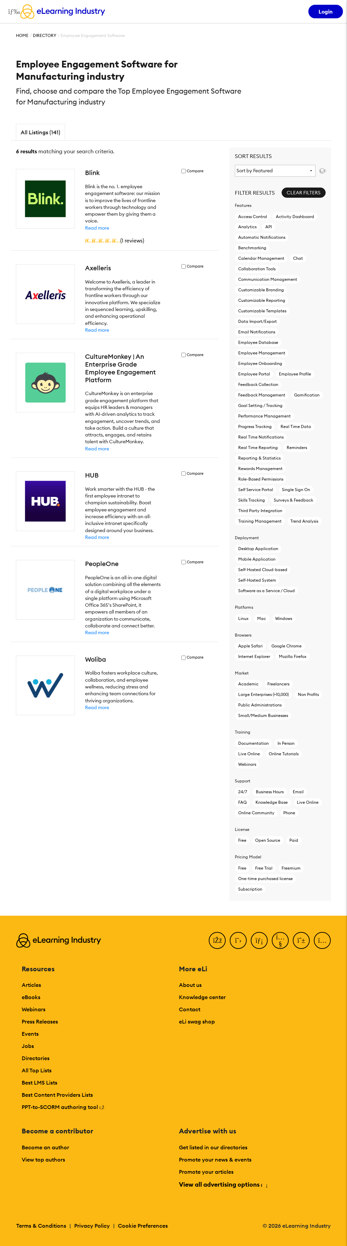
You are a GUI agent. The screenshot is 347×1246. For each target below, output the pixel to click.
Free (242, 840)
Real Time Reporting (258, 447)
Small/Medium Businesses (263, 715)
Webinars (247, 764)
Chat (298, 258)
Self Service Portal (255, 489)
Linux (243, 618)
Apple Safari (250, 645)
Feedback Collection (258, 384)
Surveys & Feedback (293, 500)
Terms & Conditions (41, 1225)
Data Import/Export (257, 321)
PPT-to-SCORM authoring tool (63, 1107)
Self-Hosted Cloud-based (262, 569)
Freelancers (278, 683)
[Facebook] (217, 940)
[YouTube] (280, 940)
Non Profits (308, 694)
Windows (283, 618)
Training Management (260, 521)
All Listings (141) (40, 132)
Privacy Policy (92, 1225)
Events (30, 1033)
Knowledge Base (272, 802)
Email (298, 791)
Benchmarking (252, 247)
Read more (97, 228)
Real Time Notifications (261, 437)
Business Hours (270, 791)
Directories (35, 1058)
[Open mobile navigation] (12, 11)
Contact (189, 1009)
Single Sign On (296, 489)
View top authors (43, 1159)
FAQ (242, 802)
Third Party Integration (260, 510)
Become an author (45, 1147)
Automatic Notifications (261, 237)
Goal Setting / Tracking (260, 405)
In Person (286, 743)
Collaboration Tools (256, 268)
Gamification (307, 394)
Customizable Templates (262, 310)
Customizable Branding (261, 289)
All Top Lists (37, 1070)
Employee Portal (254, 373)
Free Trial (263, 868)
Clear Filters (304, 193)
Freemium (291, 868)
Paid (293, 840)
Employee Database (258, 342)
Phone (289, 812)
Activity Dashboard (295, 216)
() (114, 240)
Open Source (267, 840)
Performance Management (264, 415)
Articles (31, 984)
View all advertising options (223, 1184)
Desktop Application (258, 548)
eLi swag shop (197, 1021)
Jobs (28, 1046)
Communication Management (267, 279)
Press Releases (40, 1021)
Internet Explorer (254, 656)
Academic (248, 683)
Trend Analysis (304, 521)
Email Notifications (256, 331)
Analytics (247, 226)
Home (22, 35)
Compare (195, 171)
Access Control (252, 216)
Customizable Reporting (261, 300)
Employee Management (261, 352)
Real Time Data (296, 426)
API (268, 226)
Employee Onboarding (260, 363)
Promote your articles (206, 1171)
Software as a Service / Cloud (266, 590)
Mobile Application (256, 559)
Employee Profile (295, 373)
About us (190, 984)
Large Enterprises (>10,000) (263, 694)
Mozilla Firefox (292, 656)
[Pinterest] (301, 940)
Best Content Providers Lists (57, 1094)
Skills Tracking (251, 500)
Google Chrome (286, 645)
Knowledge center (202, 997)
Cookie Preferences (143, 1225)
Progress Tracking (255, 426)
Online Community (256, 812)
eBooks (31, 997)
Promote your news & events (215, 1159)
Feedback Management (261, 394)
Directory (44, 35)
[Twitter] (238, 940)
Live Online (249, 753)
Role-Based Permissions (260, 479)
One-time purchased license (265, 878)
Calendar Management (261, 258)
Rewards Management (260, 468)
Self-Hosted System (257, 580)
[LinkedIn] (259, 940)
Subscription (250, 889)
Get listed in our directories (213, 1147)
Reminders (297, 447)
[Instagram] (322, 940)
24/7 (242, 791)
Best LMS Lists (39, 1082)
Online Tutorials (284, 753)
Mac (261, 618)
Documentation (253, 743)
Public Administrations (260, 704)
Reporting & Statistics (259, 458)
